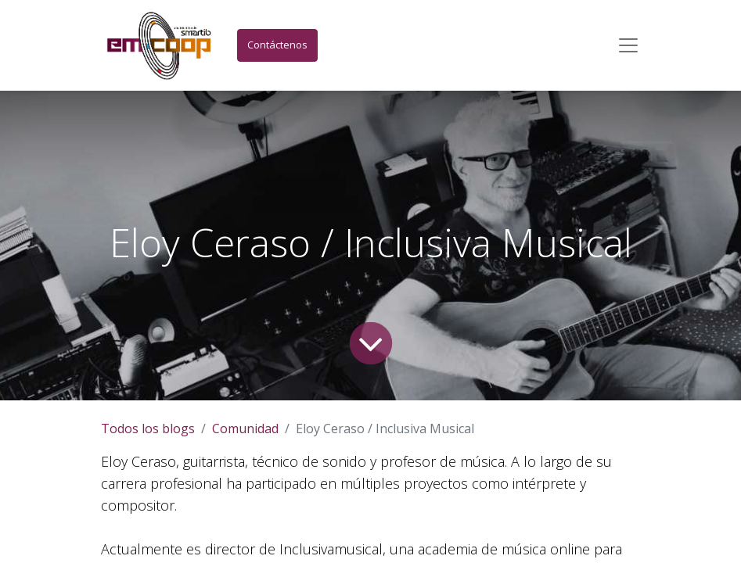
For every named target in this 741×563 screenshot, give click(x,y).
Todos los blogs (148, 428)
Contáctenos (277, 45)
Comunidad (245, 428)
